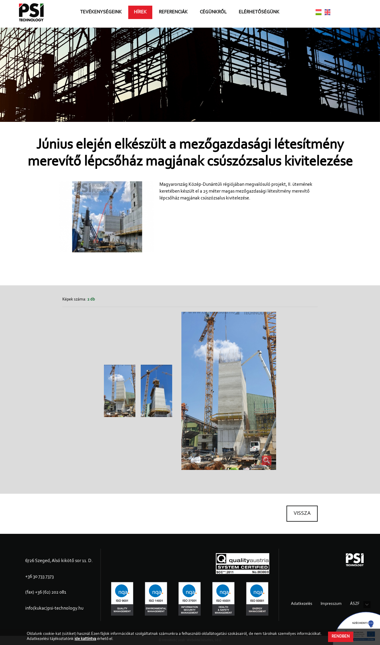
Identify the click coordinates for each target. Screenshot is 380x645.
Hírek (143, 13)
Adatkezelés (301, 604)
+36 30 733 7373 (39, 576)
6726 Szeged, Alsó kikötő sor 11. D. (59, 561)
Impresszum (331, 604)
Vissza (302, 513)
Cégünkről (216, 13)
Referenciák (176, 13)
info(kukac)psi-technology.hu (54, 608)
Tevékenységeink (104, 13)
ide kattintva (85, 639)
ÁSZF (355, 604)
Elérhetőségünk (262, 13)
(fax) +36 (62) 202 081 (45, 592)
